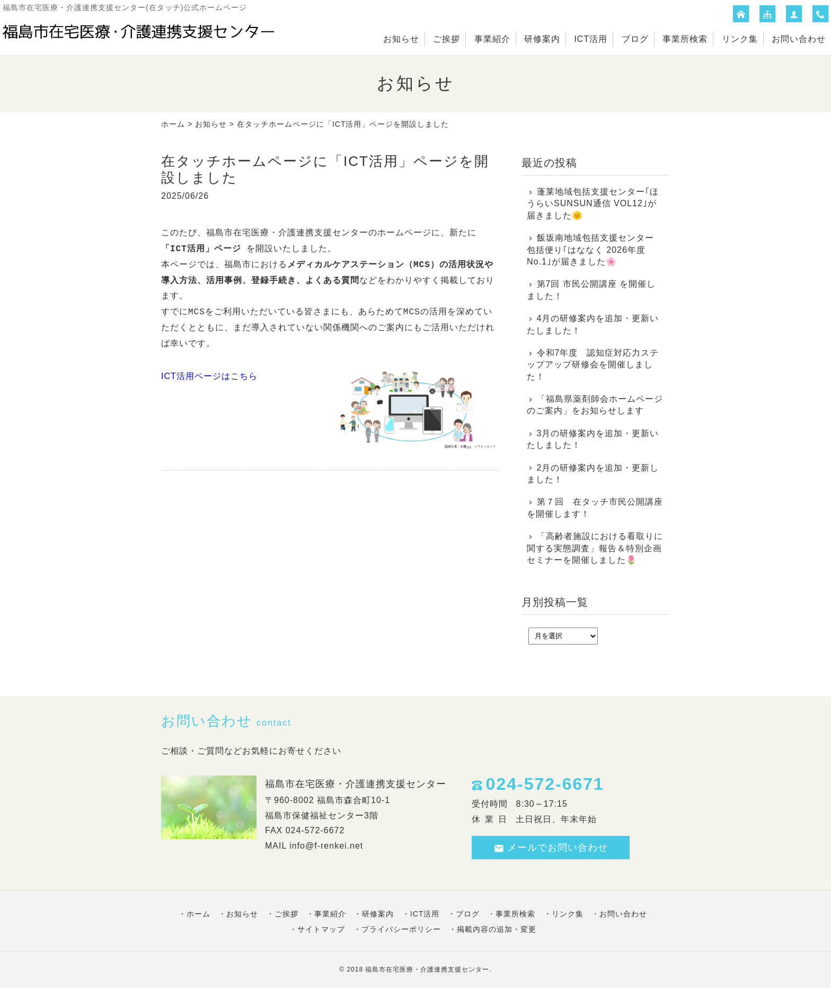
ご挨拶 (446, 38)
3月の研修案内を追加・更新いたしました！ (593, 439)
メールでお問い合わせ (550, 847)
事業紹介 (492, 38)
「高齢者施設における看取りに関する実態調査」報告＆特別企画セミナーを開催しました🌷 (595, 548)
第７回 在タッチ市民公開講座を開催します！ (595, 507)
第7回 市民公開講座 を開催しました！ (591, 289)
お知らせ (401, 38)
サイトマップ (321, 929)
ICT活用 (590, 38)
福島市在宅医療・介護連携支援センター (427, 969)
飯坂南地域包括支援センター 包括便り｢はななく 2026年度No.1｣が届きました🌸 (590, 249)
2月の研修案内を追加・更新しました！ (593, 473)
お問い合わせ (799, 38)
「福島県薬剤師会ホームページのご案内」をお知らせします (595, 404)
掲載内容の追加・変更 (496, 929)
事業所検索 (685, 38)
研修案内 (542, 38)
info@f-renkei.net (326, 845)
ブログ (635, 38)
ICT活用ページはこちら (209, 376)
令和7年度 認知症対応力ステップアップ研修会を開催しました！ (593, 364)
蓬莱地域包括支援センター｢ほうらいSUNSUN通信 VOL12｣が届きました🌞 (593, 203)
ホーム (173, 124)
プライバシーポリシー (401, 929)
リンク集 (740, 38)
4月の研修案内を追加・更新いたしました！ (593, 324)
